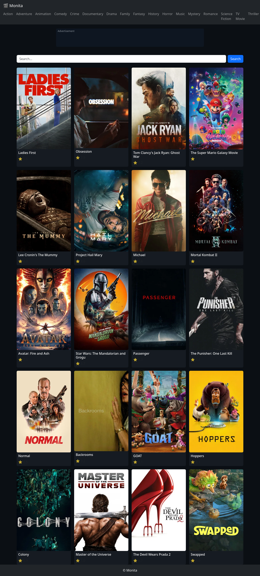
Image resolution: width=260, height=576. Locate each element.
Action (8, 14)
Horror (167, 14)
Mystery (194, 14)
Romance (211, 14)
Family (125, 14)
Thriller (253, 14)
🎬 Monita (13, 5)
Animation (43, 14)
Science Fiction (226, 16)
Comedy (60, 14)
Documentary (92, 14)
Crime (74, 14)
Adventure (24, 14)
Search (235, 59)
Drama (111, 14)
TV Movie (240, 16)
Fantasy (139, 14)
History (153, 14)
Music (180, 14)
